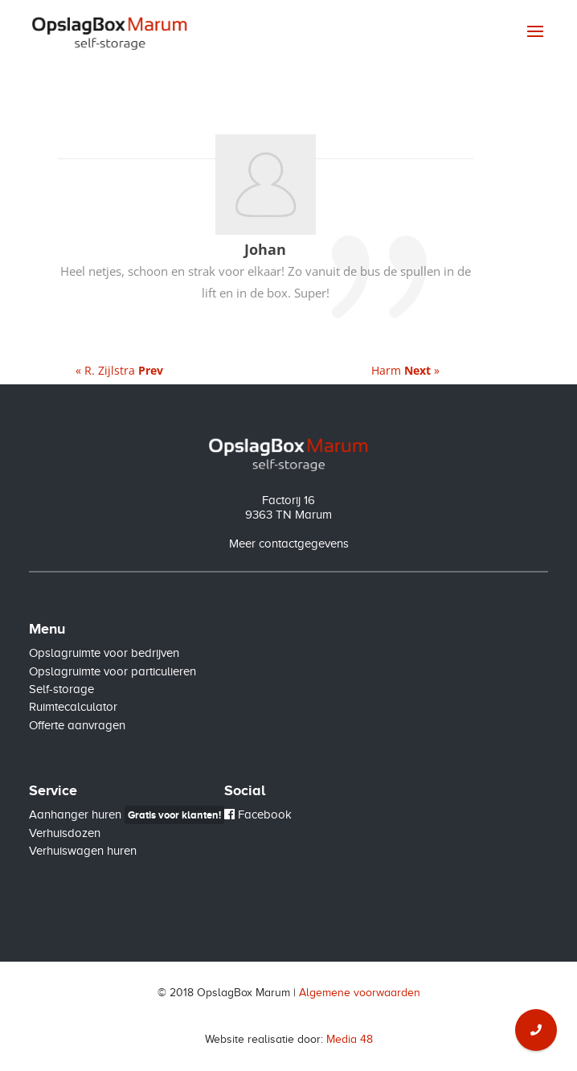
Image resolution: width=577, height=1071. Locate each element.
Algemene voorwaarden (359, 993)
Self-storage (61, 689)
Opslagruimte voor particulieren (112, 671)
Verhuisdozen (64, 833)
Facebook (258, 814)
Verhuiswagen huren (83, 850)
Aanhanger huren (126, 814)
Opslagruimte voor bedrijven (104, 652)
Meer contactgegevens (289, 543)
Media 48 (349, 1039)
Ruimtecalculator (73, 706)
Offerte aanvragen (77, 725)
